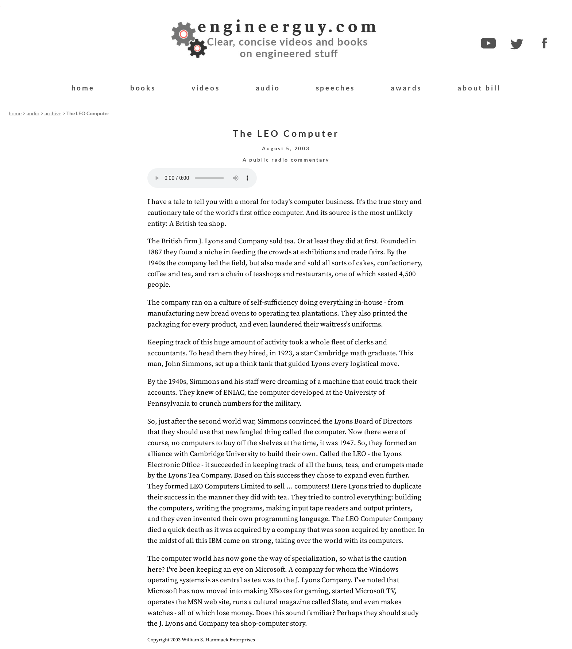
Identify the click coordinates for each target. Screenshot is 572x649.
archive (53, 113)
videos (206, 88)
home (83, 88)
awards (406, 88)
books (143, 88)
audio (268, 88)
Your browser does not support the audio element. (202, 178)
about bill (478, 88)
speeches (335, 88)
